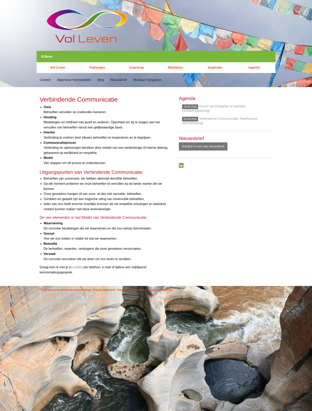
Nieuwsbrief (118, 80)
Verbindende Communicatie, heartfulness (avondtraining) (219, 120)
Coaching (136, 67)
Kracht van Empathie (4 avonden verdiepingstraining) (214, 108)
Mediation (175, 67)
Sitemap (122, 289)
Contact (45, 80)
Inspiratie (215, 67)
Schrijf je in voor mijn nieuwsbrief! (203, 146)
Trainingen (97, 67)
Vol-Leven (57, 67)
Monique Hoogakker (147, 80)
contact (77, 267)
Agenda (254, 67)
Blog (101, 80)
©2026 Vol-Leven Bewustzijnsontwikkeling (65, 289)
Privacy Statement (104, 289)
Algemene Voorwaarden (74, 80)
